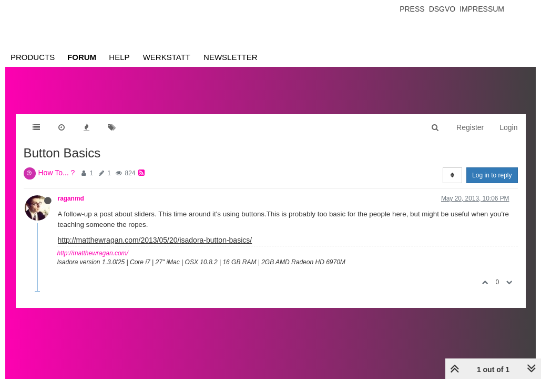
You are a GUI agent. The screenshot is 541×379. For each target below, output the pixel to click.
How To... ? (56, 172)
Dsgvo (442, 9)
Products (33, 57)
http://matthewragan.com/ (92, 253)
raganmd (71, 198)
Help (119, 57)
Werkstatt (166, 57)
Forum (81, 57)
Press (412, 9)
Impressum (482, 9)
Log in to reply (492, 175)
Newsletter (230, 57)
